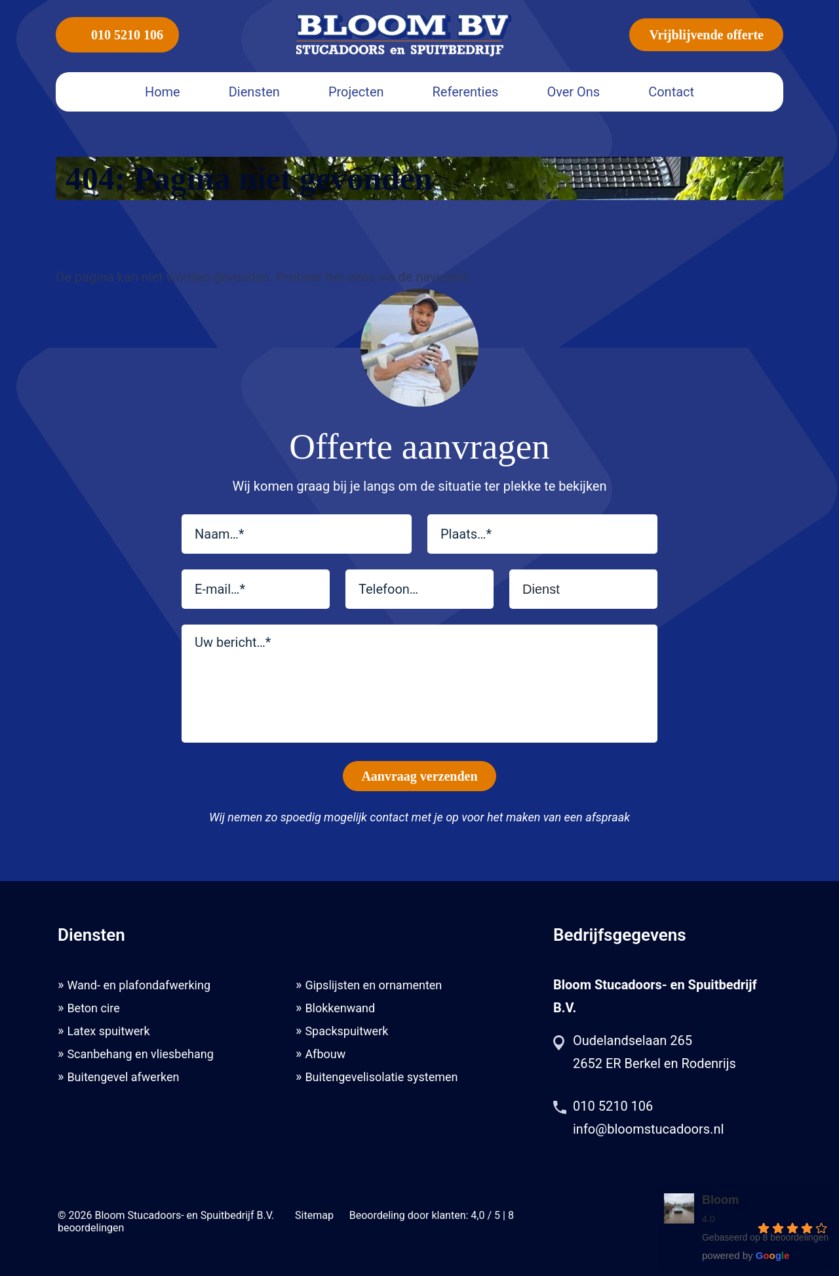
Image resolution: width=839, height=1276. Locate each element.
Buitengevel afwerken (123, 1077)
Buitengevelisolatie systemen (381, 1077)
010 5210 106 (117, 35)
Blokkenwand (340, 1008)
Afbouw (325, 1054)
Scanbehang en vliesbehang (140, 1054)
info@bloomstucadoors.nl (648, 1129)
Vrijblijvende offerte (706, 35)
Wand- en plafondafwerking (138, 985)
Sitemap (314, 1215)
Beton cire (93, 1008)
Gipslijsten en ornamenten (373, 985)
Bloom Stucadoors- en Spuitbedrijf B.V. (184, 1215)
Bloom (720, 1199)
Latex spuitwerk (108, 1031)
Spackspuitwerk (346, 1031)
